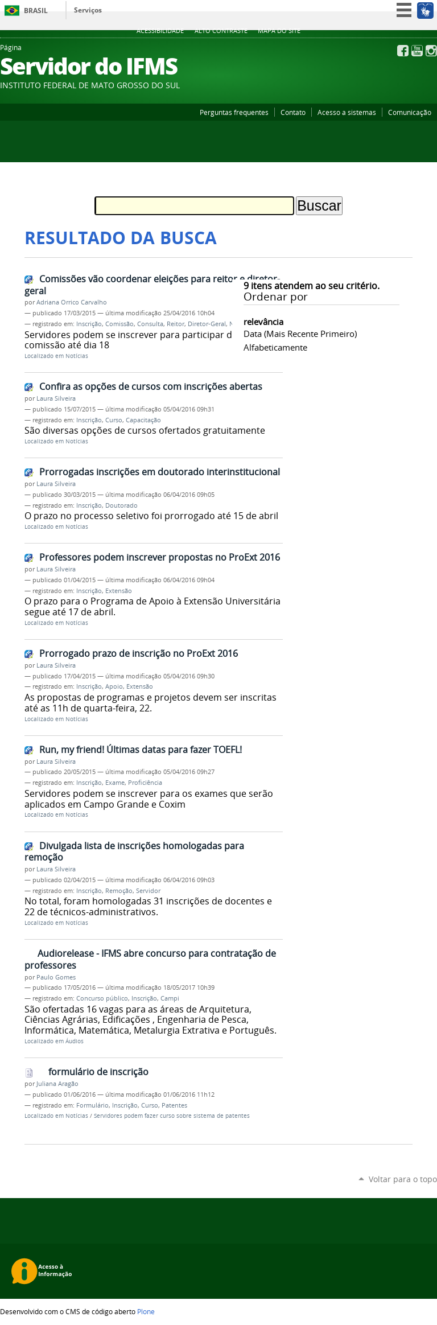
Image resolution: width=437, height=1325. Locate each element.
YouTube (417, 50)
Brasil (36, 10)
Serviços (88, 10)
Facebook (403, 50)
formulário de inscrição (98, 1071)
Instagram (431, 50)
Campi (169, 998)
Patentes (174, 1105)
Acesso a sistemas (347, 112)
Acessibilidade (160, 31)
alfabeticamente (275, 347)
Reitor (175, 324)
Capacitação (143, 420)
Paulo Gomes (56, 977)
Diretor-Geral (207, 324)
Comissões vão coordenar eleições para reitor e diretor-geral (152, 285)
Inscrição (89, 324)
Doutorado (121, 505)
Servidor (148, 891)
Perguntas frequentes (234, 112)
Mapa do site (279, 31)
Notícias (76, 356)
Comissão (119, 324)
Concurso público (102, 998)
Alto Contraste (221, 31)
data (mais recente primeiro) (300, 333)
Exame (115, 783)
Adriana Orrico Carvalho (71, 302)
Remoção (119, 891)
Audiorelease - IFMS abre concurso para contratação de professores (150, 959)
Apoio (114, 686)
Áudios (74, 1041)
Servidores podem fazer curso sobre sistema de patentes (172, 1116)
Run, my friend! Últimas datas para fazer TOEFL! (140, 749)
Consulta (150, 324)
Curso (113, 420)
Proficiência (145, 783)
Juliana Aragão (57, 1084)
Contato (293, 112)
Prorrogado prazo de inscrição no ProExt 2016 (138, 653)
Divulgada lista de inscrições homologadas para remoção (134, 852)
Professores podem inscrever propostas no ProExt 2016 (159, 557)
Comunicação (409, 112)
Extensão (118, 591)
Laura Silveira (56, 398)
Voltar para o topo (403, 1179)
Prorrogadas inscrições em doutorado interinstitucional (159, 472)
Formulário (92, 1105)
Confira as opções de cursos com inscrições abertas (150, 386)
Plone (146, 1311)
